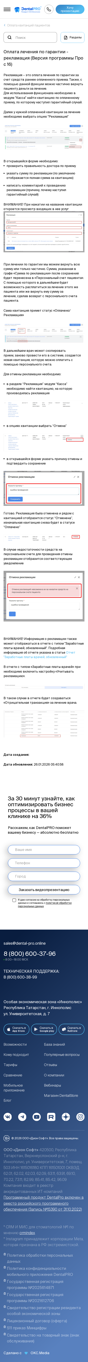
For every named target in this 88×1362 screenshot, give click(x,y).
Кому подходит (16, 1054)
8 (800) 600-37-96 (30, 953)
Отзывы (50, 1065)
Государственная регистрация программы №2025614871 (33, 1284)
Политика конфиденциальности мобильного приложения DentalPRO (38, 1271)
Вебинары (52, 1085)
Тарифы (10, 1065)
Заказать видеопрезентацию (44, 890)
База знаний (54, 1044)
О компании (54, 1075)
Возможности (15, 1044)
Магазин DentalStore (61, 1095)
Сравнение (13, 1075)
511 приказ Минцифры (25, 1328)
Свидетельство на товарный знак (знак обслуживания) (41, 1338)
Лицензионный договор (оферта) (35, 1321)
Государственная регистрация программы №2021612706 (33, 1297)
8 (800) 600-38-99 (20, 977)
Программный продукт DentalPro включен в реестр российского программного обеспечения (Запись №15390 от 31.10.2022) (44, 1203)
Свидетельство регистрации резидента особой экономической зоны (42, 1310)
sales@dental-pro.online (25, 943)
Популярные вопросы (62, 1054)
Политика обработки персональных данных (38, 1258)
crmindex (27, 1233)
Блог (7, 1100)
